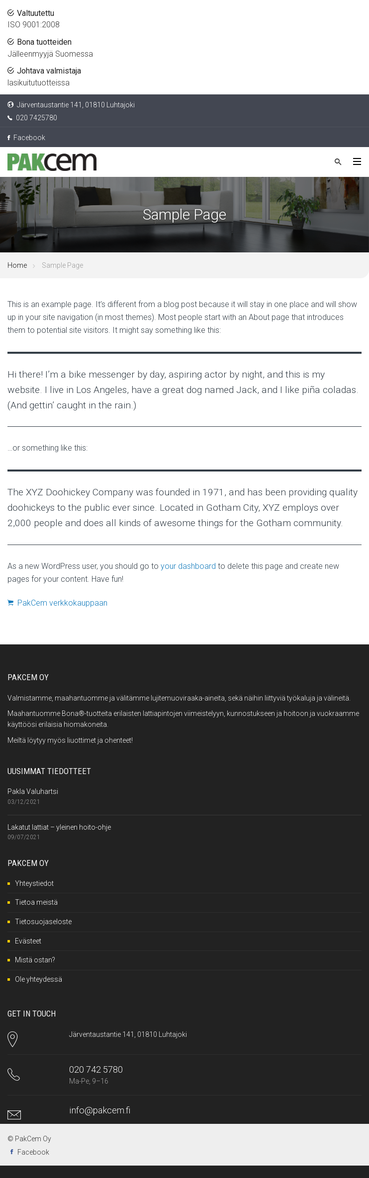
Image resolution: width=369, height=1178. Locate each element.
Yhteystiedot (34, 883)
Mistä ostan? (35, 960)
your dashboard (188, 566)
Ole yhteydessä (38, 979)
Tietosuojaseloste (43, 922)
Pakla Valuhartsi (32, 791)
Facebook (26, 138)
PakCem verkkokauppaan (57, 603)
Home (17, 265)
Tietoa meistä (36, 902)
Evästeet (28, 941)
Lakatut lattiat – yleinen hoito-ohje (59, 827)
